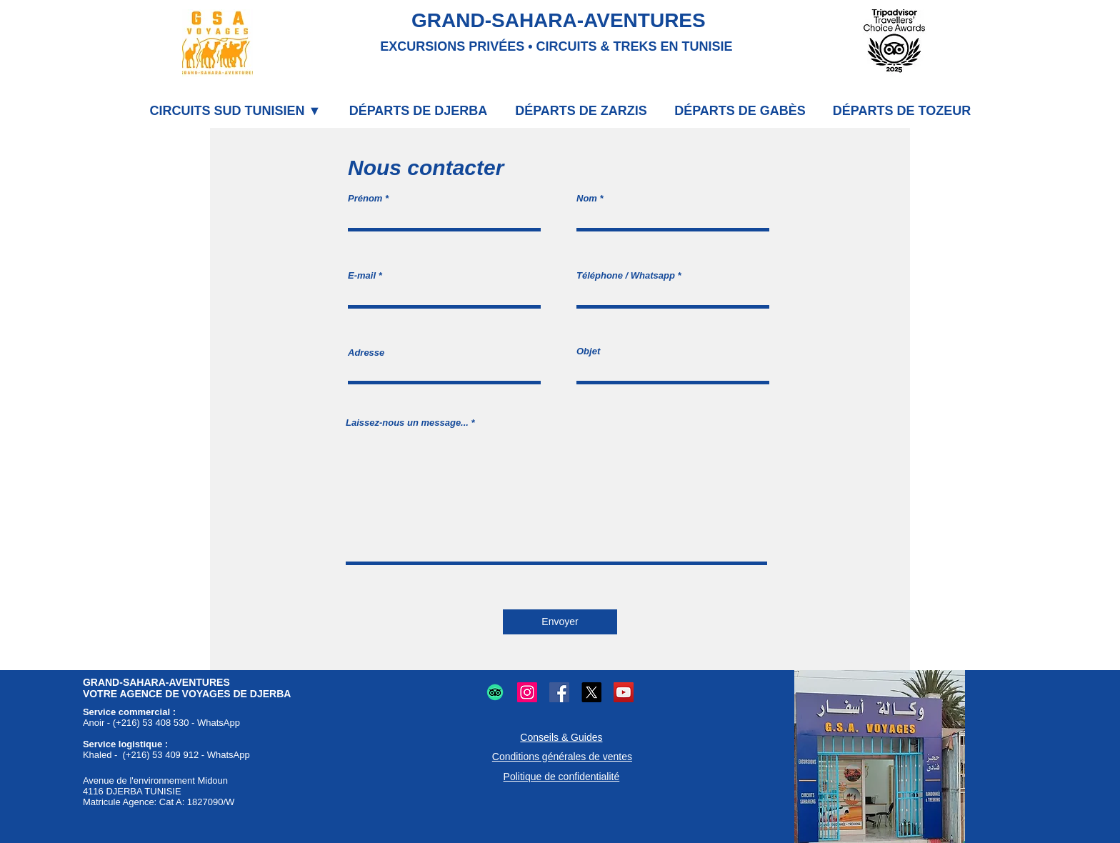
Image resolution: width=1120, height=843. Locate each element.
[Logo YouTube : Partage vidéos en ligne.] (624, 692)
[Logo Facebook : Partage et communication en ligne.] (559, 692)
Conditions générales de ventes (562, 756)
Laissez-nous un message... (407, 422)
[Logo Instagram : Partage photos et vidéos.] (527, 692)
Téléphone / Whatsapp (625, 275)
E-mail (362, 275)
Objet (588, 351)
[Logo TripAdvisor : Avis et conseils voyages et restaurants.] (495, 692)
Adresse (366, 352)
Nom (586, 198)
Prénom (365, 198)
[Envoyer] (560, 621)
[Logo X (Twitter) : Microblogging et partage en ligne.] (591, 692)
